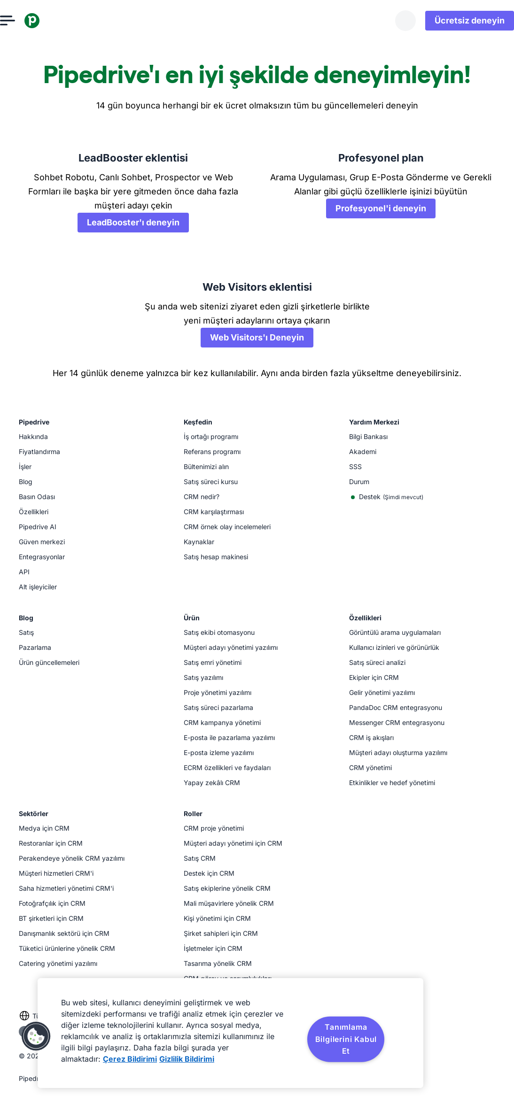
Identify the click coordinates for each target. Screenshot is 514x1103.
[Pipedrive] (50, 20)
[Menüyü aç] (26, 20)
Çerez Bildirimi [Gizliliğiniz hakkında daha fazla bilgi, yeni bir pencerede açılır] (130, 1059)
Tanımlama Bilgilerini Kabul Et (346, 1039)
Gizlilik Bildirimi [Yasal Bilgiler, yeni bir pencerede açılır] (186, 1059)
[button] (36, 1036)
